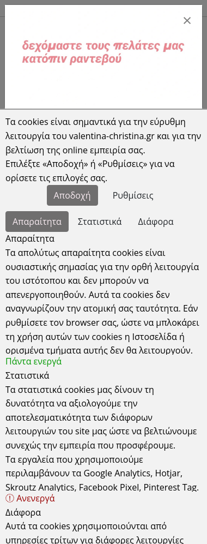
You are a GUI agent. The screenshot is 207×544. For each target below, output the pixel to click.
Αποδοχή (72, 195)
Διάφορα (156, 222)
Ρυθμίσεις (133, 195)
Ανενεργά (29, 498)
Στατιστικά (99, 222)
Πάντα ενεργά (33, 361)
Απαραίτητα (37, 222)
